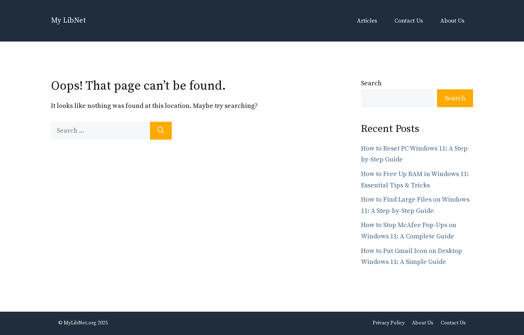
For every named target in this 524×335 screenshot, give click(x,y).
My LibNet (68, 20)
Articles (367, 20)
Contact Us (408, 20)
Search (371, 83)
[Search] (161, 131)
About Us (452, 20)
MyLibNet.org (80, 323)
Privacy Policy (389, 323)
